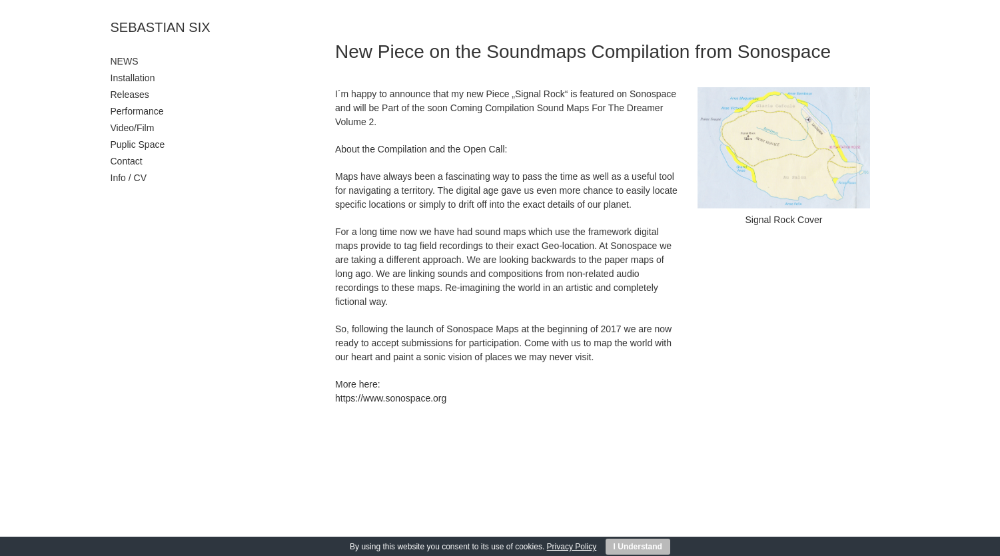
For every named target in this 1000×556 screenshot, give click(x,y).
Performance (137, 111)
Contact (127, 161)
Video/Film (133, 128)
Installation (133, 78)
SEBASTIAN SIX (161, 27)
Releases (130, 94)
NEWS (125, 61)
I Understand (638, 546)
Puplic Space (138, 144)
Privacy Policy (572, 546)
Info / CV (129, 177)
